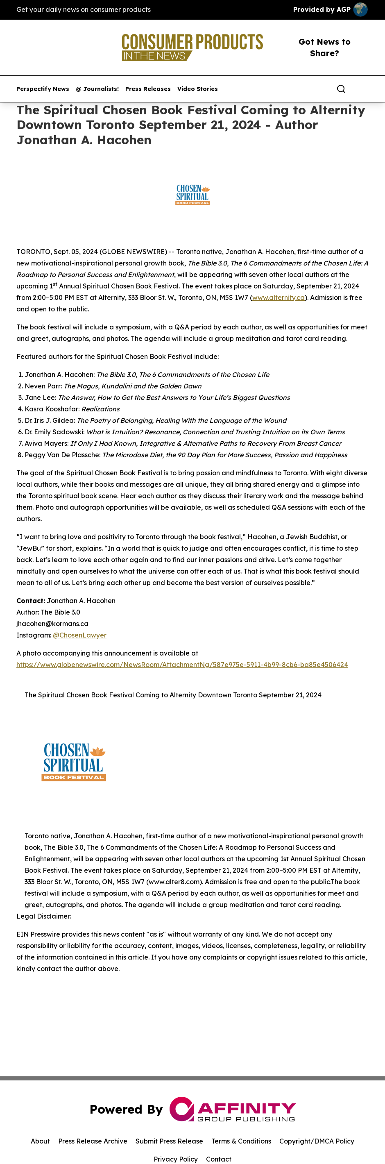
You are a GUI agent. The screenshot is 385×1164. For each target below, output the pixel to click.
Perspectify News (42, 89)
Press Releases (148, 89)
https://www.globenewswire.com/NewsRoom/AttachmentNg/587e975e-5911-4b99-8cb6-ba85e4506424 (182, 664)
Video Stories (197, 89)
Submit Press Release (169, 1141)
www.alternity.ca (278, 297)
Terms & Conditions (241, 1141)
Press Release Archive (92, 1141)
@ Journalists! (97, 89)
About (40, 1141)
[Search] (341, 88)
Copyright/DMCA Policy (316, 1141)
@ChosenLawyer (79, 635)
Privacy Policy (176, 1159)
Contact (218, 1159)
